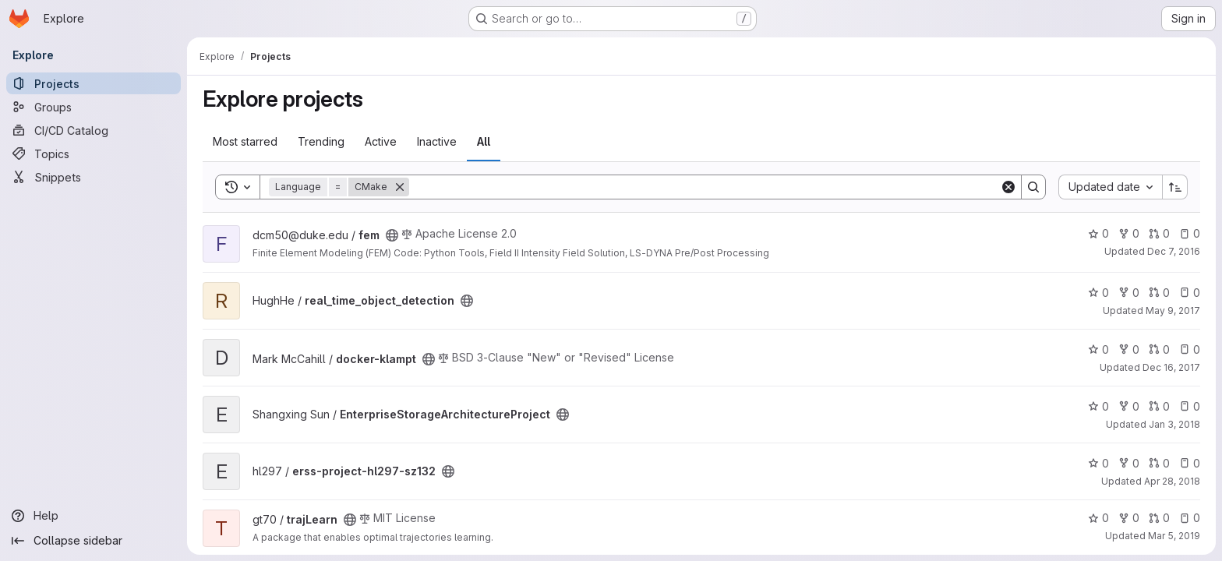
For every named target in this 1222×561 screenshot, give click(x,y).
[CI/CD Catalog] (93, 130)
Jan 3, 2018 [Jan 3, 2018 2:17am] (1174, 424)
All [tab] (483, 141)
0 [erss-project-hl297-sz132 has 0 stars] (1098, 463)
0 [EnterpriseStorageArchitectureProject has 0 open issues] (1189, 406)
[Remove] (399, 187)
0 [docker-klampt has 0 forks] (1128, 349)
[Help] (93, 516)
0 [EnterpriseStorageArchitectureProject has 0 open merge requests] (1159, 406)
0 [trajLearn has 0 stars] (1098, 517)
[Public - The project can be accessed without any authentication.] (392, 235)
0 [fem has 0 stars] (1098, 233)
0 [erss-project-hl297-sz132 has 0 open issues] (1189, 463)
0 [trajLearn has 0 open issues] (1189, 517)
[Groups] (93, 107)
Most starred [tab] (245, 141)
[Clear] (1008, 187)
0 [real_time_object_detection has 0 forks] (1128, 292)
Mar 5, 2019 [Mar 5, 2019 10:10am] (1174, 536)
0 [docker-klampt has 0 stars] (1098, 349)
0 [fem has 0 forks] (1128, 233)
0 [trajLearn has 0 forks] (1128, 517)
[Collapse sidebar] (93, 541)
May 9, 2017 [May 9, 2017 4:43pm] (1173, 310)
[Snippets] (93, 177)
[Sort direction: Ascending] (1175, 187)
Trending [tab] (321, 141)
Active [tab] (381, 141)
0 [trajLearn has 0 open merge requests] (1159, 517)
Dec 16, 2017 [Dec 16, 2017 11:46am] (1171, 367)
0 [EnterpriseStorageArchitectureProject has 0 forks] (1128, 406)
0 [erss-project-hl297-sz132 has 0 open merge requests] (1159, 463)
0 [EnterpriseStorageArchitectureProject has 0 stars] (1098, 406)
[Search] (704, 187)
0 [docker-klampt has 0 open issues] (1189, 349)
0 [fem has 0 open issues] (1189, 233)
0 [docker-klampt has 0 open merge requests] (1159, 349)
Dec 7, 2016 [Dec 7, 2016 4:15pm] (1173, 251)
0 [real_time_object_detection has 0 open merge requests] (1159, 292)
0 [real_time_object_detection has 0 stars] (1098, 292)
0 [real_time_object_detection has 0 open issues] (1189, 292)
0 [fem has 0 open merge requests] (1159, 233)
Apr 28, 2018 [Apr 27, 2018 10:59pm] (1172, 481)
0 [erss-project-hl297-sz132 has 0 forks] (1128, 463)
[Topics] (93, 153)
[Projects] (93, 83)
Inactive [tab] (437, 141)
